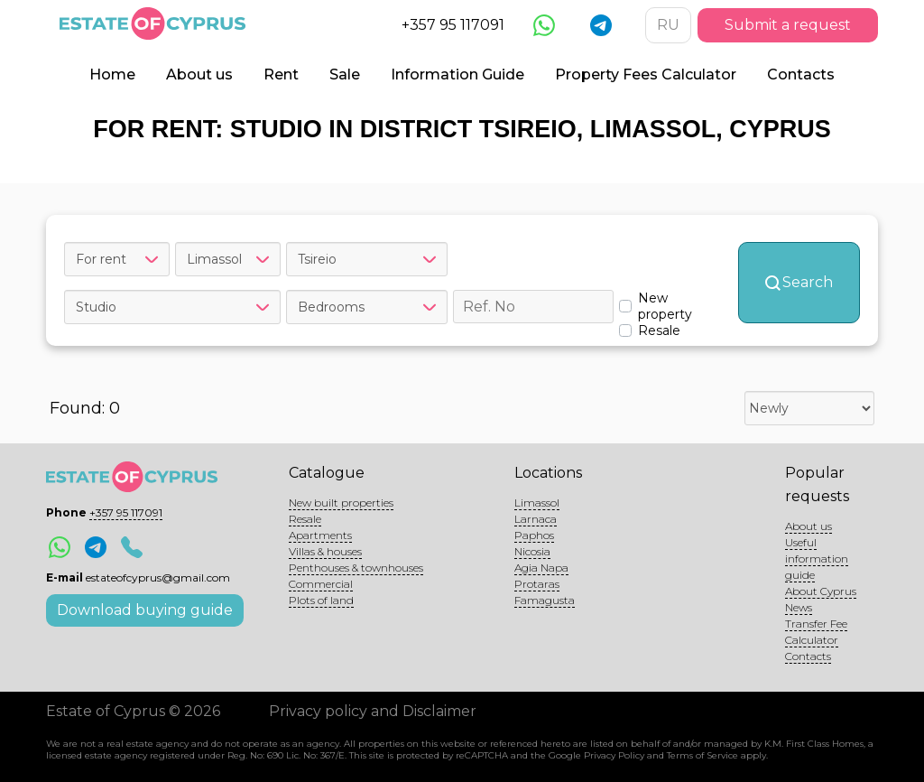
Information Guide (457, 74)
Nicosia (532, 551)
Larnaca (535, 519)
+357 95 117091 (453, 24)
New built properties (341, 502)
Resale (305, 519)
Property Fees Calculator (645, 74)
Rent (281, 74)
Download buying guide (145, 610)
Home (112, 74)
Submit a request (788, 24)
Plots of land (321, 600)
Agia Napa (541, 567)
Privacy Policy (614, 755)
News (798, 607)
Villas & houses (325, 551)
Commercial (321, 584)
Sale (344, 74)
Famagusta (544, 600)
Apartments (320, 535)
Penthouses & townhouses (356, 567)
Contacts (801, 74)
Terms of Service (702, 755)
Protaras (536, 584)
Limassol (536, 502)
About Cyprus (820, 591)
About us (199, 74)
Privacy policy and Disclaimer (372, 711)
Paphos (534, 535)
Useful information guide (816, 558)
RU (668, 24)
